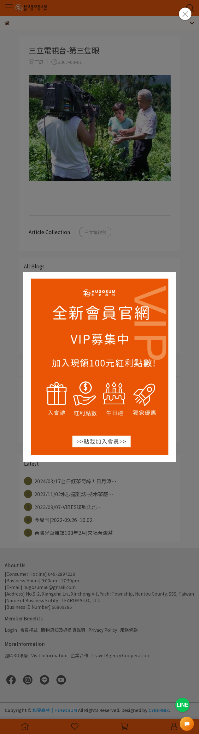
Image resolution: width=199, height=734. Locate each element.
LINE (182, 705)
